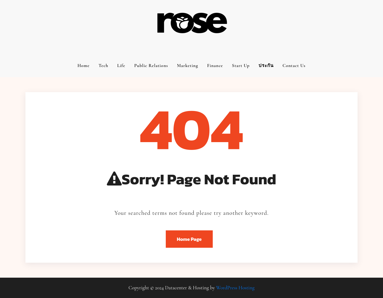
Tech (103, 65)
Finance (215, 65)
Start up (241, 65)
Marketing (187, 65)
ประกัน (266, 65)
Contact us (294, 65)
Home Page (189, 239)
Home (83, 65)
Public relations (151, 65)
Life (121, 65)
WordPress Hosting (235, 288)
